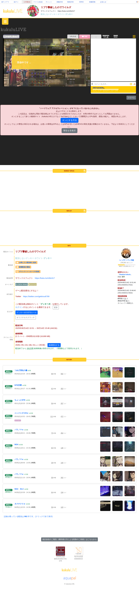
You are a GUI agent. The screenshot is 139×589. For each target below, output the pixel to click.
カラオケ (18, 420)
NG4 (16, 444)
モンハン (32, 284)
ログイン (19, 307)
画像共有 (60, 2)
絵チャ (16, 2)
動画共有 (70, 2)
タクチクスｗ (19, 504)
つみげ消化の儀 (20, 370)
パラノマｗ (19, 430)
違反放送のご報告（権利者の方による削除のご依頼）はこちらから (69, 539)
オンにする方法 (69, 120)
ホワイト (61, 14)
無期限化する (54, 345)
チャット (49, 2)
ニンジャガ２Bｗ (21, 413)
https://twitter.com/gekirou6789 (36, 296)
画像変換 (92, 2)
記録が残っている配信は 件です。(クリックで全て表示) (28, 516)
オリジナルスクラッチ (26, 317)
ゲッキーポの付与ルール (26, 312)
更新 (56, 307)
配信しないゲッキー (49, 14)
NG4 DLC (19, 489)
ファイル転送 (38, 2)
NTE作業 (18, 385)
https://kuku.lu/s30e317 (45, 278)
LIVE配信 (27, 2)
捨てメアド (5, 2)
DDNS (81, 2)
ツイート (131, 98)
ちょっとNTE (19, 400)
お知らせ (103, 2)
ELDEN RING (22, 284)
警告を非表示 (69, 130)
